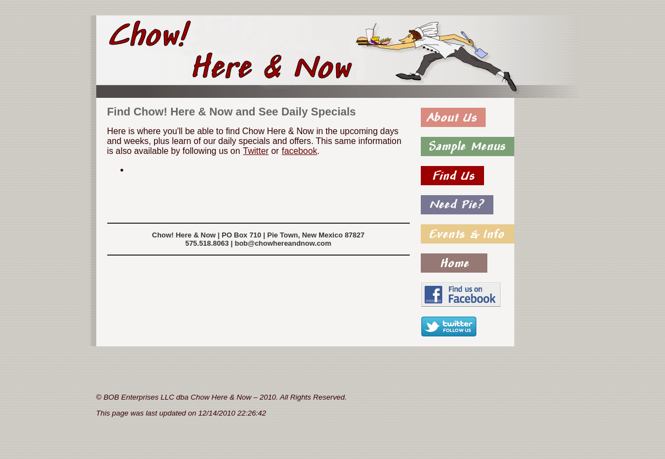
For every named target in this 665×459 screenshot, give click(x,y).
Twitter (256, 151)
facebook (299, 151)
